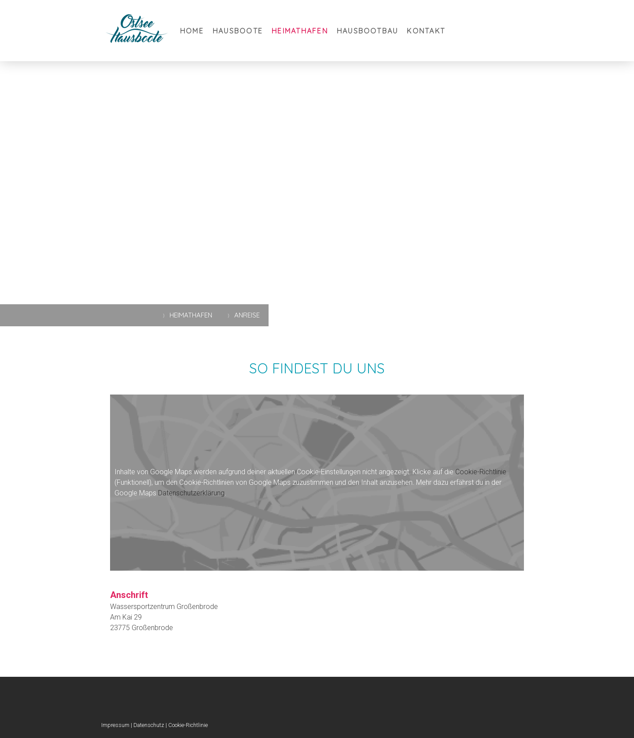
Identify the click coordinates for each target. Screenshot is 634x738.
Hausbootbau (367, 30)
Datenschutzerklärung (191, 493)
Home (192, 30)
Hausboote (238, 30)
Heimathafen (300, 30)
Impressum (115, 725)
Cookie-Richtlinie (480, 472)
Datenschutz (148, 725)
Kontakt (426, 30)
